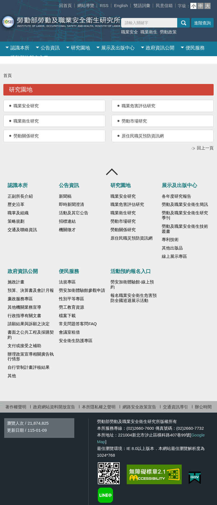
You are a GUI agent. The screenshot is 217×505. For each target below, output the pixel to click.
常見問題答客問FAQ (78, 324)
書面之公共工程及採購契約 (31, 335)
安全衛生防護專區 (76, 340)
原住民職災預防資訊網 (143, 135)
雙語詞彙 (141, 5)
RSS (104, 5)
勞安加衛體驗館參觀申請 (82, 290)
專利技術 (170, 239)
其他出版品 (172, 248)
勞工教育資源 (71, 307)
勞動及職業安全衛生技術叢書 (185, 229)
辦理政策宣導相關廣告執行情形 (31, 356)
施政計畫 (16, 282)
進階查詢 (202, 23)
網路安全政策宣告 (139, 406)
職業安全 (129, 31)
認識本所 (19, 48)
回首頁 (65, 5)
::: (58, 3)
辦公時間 (203, 406)
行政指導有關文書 (24, 315)
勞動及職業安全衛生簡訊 (185, 204)
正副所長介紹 (20, 196)
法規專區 (67, 282)
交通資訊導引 (175, 406)
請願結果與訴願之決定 (29, 324)
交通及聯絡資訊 (22, 230)
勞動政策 (168, 31)
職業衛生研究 (26, 121)
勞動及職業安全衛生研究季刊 (185, 215)
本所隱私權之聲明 (99, 406)
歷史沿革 (16, 204)
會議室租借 (69, 332)
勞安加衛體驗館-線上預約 (132, 284)
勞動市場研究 (134, 121)
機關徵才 (67, 230)
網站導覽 (85, 5)
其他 (12, 376)
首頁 (7, 75)
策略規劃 (16, 221)
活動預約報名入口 (29, 57)
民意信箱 (164, 5)
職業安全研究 (26, 105)
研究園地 (80, 48)
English (121, 5)
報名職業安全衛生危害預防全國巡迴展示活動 (133, 298)
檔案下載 (67, 315)
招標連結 (67, 221)
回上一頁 (205, 147)
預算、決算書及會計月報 (31, 290)
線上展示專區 (174, 256)
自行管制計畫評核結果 (29, 367)
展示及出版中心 (118, 48)
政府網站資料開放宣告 (54, 406)
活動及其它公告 (73, 213)
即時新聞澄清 (71, 204)
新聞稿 (65, 196)
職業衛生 (148, 31)
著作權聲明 (15, 406)
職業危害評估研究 (138, 105)
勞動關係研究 (26, 135)
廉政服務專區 (20, 299)
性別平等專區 (71, 299)
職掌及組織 (18, 213)
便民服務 (195, 48)
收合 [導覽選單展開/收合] (112, 172)
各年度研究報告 (176, 196)
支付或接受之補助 (24, 346)
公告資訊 (50, 48)
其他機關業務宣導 (24, 307)
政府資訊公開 (160, 48)
